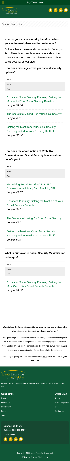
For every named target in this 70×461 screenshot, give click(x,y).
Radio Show (6, 407)
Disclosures (43, 457)
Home (3, 398)
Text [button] (8, 89)
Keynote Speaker (62, 402)
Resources (5, 402)
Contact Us (59, 411)
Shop (3, 415)
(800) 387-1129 (18, 430)
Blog (57, 407)
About (57, 398)
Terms (33, 457)
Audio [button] (9, 79)
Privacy (25, 457)
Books (3, 411)
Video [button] (9, 84)
